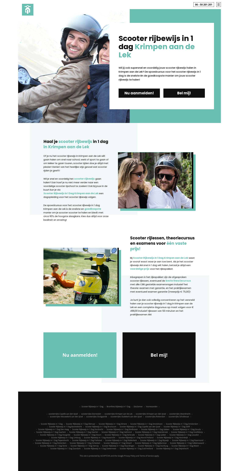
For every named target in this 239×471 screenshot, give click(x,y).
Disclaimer (138, 406)
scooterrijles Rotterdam (155, 416)
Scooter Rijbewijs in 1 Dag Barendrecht (65, 426)
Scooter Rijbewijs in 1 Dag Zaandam (65, 448)
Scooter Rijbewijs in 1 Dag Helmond (117, 432)
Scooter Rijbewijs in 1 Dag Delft (177, 426)
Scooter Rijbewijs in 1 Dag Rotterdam (50, 443)
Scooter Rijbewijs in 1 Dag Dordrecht (87, 429)
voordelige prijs (139, 268)
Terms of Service (147, 456)
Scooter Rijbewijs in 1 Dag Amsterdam (182, 424)
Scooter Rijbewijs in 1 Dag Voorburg (153, 446)
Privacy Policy (130, 456)
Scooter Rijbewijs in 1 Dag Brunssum (100, 426)
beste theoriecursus (178, 280)
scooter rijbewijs (84, 178)
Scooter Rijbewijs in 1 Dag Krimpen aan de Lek (70, 193)
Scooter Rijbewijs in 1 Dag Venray (85, 446)
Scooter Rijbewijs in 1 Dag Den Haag (53, 429)
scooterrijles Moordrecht (179, 414)
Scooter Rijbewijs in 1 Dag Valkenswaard (187, 443)
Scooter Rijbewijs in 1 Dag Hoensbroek (151, 432)
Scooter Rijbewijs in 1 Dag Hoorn (88, 435)
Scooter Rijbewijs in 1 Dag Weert (185, 446)
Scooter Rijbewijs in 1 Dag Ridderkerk (121, 440)
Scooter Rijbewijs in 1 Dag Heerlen (83, 432)
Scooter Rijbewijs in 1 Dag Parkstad (87, 440)
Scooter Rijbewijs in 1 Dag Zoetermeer (100, 448)
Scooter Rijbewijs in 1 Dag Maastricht (99, 437)
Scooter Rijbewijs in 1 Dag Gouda (187, 429)
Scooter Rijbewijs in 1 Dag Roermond (187, 440)
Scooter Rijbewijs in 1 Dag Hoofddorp (187, 432)
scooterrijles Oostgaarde (96, 416)
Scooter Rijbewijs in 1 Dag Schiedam (85, 443)
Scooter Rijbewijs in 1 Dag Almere (113, 424)
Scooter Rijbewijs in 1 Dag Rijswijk (154, 440)
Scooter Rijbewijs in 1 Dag (92, 406)
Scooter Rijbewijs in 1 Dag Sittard (118, 443)
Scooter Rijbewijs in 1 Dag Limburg (66, 437)
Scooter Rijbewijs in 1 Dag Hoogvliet (55, 435)
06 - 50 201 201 (203, 4)
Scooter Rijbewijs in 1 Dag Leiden (152, 435)
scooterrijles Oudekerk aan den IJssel (126, 416)
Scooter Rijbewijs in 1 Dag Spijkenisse (151, 443)
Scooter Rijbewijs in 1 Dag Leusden (184, 435)
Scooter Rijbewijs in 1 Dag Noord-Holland (136, 437)
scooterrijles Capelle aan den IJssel (63, 414)
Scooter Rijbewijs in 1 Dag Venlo (53, 446)
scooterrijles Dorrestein (91, 414)
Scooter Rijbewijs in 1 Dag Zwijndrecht (172, 448)
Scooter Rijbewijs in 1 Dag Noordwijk (172, 437)
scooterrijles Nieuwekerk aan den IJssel (66, 416)
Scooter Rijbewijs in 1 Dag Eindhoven (122, 429)
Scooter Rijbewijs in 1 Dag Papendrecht (52, 440)
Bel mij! (184, 93)
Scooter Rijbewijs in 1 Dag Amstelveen (146, 424)
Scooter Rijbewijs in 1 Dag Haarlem (51, 432)
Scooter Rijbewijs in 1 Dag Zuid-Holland (136, 448)
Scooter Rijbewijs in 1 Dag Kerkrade (120, 435)
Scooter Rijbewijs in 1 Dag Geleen (155, 429)
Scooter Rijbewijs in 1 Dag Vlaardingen (118, 446)
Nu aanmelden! (139, 93)
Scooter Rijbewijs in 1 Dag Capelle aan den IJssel (140, 426)
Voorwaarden (151, 406)
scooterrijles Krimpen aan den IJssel (151, 414)
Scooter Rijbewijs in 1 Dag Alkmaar (80, 424)
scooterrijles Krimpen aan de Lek (118, 414)
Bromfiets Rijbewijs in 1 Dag (118, 406)
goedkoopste (93, 208)
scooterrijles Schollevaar (179, 416)
